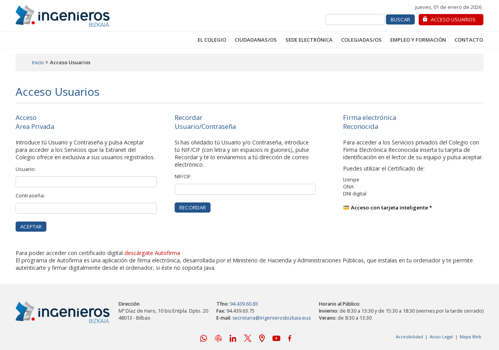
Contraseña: (30, 195)
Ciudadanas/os (256, 39)
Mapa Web (470, 336)
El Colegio (212, 39)
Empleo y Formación (418, 39)
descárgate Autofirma (152, 253)
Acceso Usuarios (453, 19)
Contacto (469, 39)
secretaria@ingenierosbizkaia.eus (271, 318)
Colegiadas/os (361, 39)
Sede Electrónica (309, 39)
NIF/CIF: (183, 176)
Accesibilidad (409, 336)
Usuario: (25, 168)
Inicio (38, 62)
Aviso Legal (441, 336)
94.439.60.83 (244, 304)
